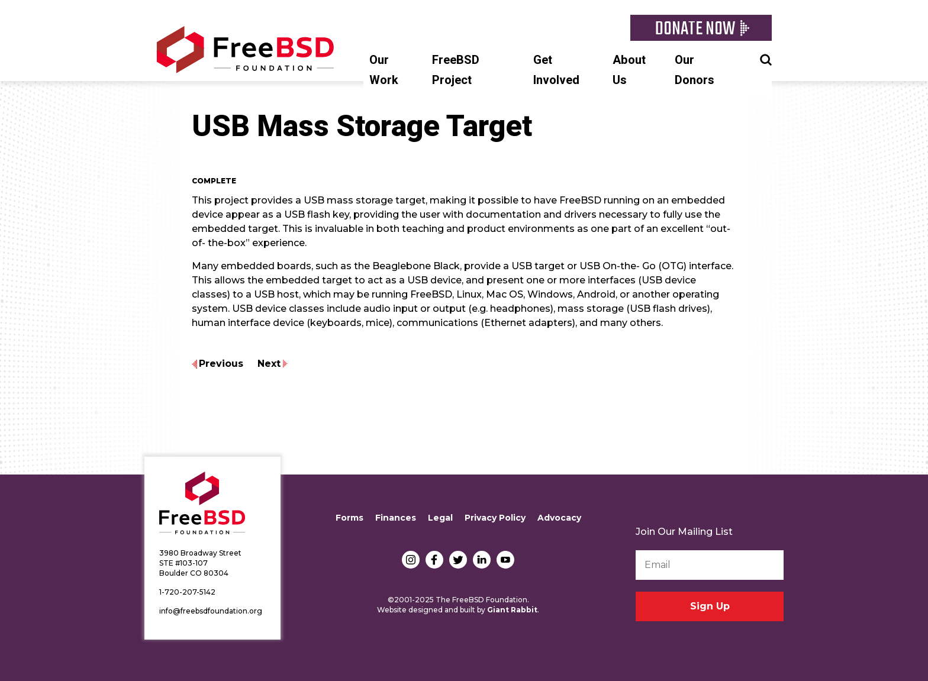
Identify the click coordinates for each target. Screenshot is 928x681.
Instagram (411, 560)
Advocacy (559, 517)
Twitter (458, 560)
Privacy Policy (495, 517)
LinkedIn (482, 560)
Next (269, 363)
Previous (221, 363)
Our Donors (694, 70)
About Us (629, 70)
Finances (395, 517)
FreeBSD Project (455, 70)
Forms (349, 517)
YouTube (505, 560)
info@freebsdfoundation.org (210, 610)
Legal (440, 517)
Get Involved (556, 70)
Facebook (434, 560)
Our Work (383, 70)
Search (766, 58)
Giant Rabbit (512, 609)
